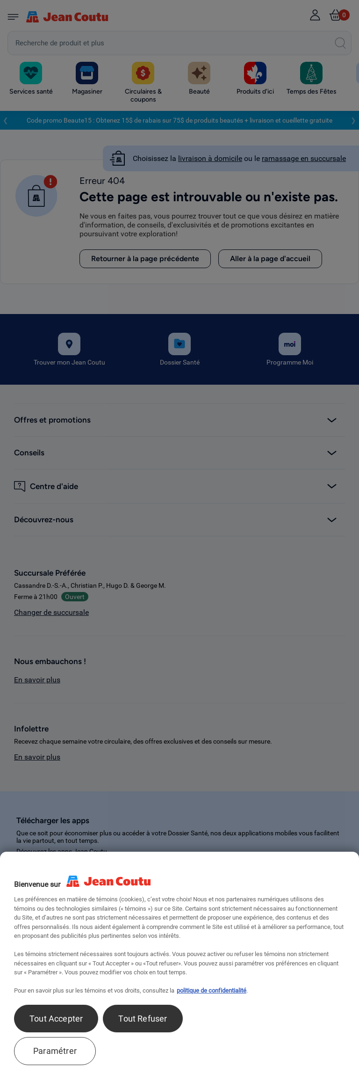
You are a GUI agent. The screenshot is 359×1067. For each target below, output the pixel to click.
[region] (179, 959)
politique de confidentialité (211, 990)
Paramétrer (55, 1051)
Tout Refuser (142, 1018)
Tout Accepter (56, 1018)
